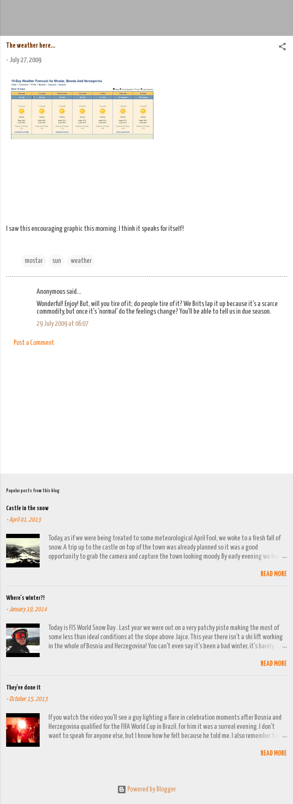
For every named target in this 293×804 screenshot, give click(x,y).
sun (56, 260)
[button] (282, 48)
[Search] (282, 15)
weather (81, 260)
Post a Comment (34, 342)
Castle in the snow (27, 508)
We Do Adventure (105, 13)
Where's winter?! (25, 598)
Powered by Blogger (146, 789)
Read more (274, 574)
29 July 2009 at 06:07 (63, 323)
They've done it (23, 688)
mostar (34, 260)
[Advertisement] (146, 407)
